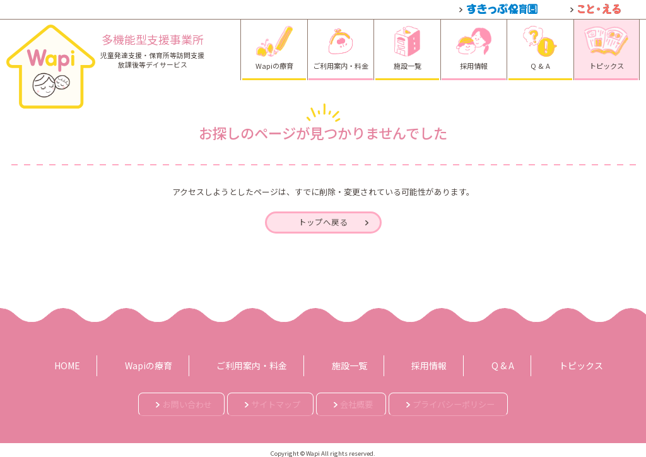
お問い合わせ (138, 400)
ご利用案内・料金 (258, 363)
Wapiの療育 (166, 363)
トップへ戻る (323, 224)
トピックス (543, 363)
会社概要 (365, 400)
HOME (95, 363)
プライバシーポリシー (491, 400)
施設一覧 (345, 363)
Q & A (476, 363)
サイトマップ (256, 400)
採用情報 (414, 363)
